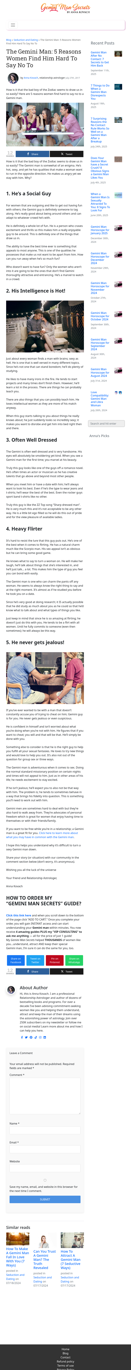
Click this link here (18, 915)
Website (15, 1161)
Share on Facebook (16, 960)
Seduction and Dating (26, 39)
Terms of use (65, 1365)
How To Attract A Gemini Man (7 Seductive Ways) (71, 1259)
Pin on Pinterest (55, 960)
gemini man (34, 979)
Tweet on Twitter (35, 960)
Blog (8, 39)
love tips (48, 979)
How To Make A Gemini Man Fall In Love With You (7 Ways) (17, 1256)
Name (14, 1123)
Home (65, 1349)
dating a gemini (16, 979)
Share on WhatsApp (74, 960)
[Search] (106, 423)
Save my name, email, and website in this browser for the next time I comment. (44, 1189)
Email (14, 1142)
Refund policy (65, 1361)
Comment (17, 1075)
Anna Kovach (31, 77)
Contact (65, 1357)
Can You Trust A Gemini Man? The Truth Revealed (44, 1259)
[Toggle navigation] (13, 25)
